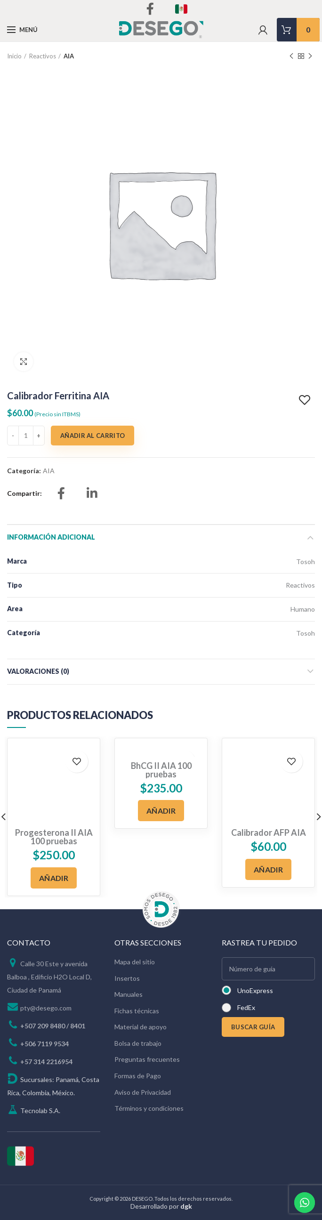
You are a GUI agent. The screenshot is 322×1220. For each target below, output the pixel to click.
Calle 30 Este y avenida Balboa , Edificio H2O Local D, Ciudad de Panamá (49, 977)
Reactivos (42, 56)
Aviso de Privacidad (142, 1092)
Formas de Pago (137, 1076)
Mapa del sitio (134, 962)
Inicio (14, 56)
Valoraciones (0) (38, 671)
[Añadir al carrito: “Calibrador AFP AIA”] (268, 869)
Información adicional (51, 537)
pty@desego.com (46, 1008)
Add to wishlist (306, 400)
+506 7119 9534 (44, 1044)
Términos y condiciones (149, 1108)
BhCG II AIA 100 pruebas (161, 769)
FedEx (246, 1007)
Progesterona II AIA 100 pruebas (54, 836)
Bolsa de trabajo (137, 1043)
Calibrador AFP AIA (268, 832)
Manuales (128, 994)
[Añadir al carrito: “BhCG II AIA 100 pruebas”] (161, 810)
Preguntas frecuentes (147, 1059)
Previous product (291, 56)
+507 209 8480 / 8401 (52, 1026)
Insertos (127, 978)
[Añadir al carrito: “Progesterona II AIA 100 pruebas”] (54, 878)
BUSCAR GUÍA (253, 1027)
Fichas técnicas (136, 1011)
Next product (310, 56)
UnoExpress (255, 990)
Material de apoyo (140, 1027)
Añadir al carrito (92, 435)
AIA (69, 56)
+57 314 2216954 (46, 1062)
